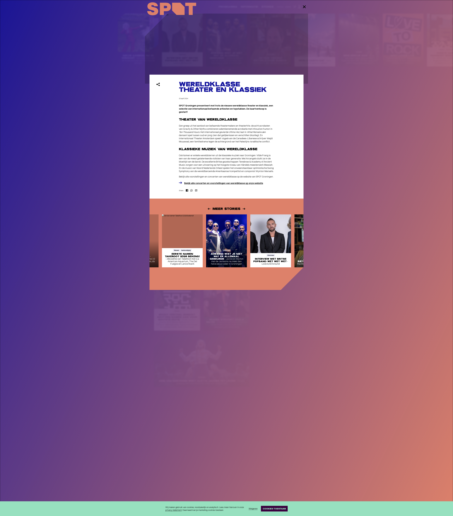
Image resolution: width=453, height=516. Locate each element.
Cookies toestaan (274, 508)
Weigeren (253, 508)
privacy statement (173, 510)
